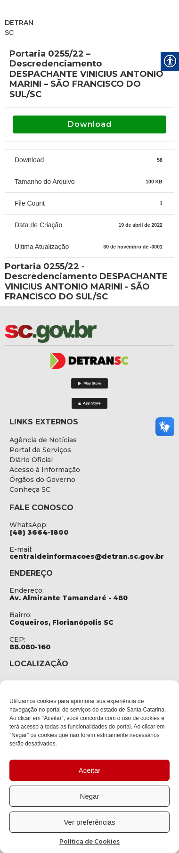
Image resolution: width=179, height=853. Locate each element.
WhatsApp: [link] (28, 525)
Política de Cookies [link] (89, 841)
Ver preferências (89, 822)
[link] (75, 331)
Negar (89, 796)
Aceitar (90, 770)
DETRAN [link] (19, 22)
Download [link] (90, 124)
